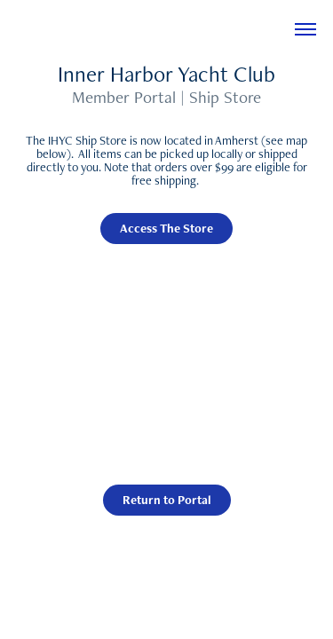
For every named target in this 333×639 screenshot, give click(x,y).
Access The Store (166, 228)
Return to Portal (167, 500)
